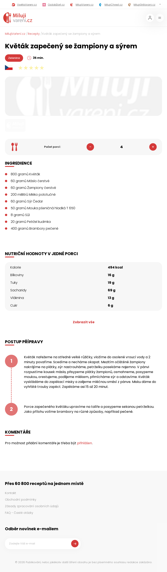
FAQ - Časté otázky (19, 513)
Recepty (34, 34)
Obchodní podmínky (20, 500)
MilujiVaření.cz (15, 34)
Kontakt (10, 493)
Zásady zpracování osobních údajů (32, 506)
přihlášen (84, 443)
